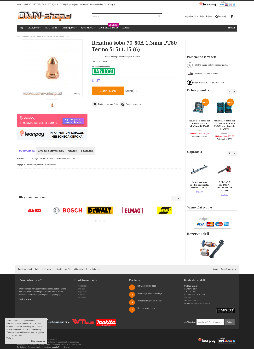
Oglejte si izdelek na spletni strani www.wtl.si (36, 164)
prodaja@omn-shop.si (79, 4)
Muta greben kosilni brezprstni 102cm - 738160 (199, 184)
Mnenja (72, 150)
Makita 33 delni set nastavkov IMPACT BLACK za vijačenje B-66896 (224, 125)
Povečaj (76, 94)
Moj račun (189, 16)
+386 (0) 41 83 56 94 (56, 4)
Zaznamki (87, 150)
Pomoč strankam (228, 269)
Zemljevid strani (25, 269)
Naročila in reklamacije (73, 269)
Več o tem (10, 338)
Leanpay (82, 297)
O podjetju (82, 292)
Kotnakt (81, 295)
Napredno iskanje (54, 269)
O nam (216, 269)
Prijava (209, 16)
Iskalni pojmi (39, 269)
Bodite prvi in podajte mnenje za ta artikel (122, 57)
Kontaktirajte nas (93, 269)
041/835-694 (193, 300)
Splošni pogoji (84, 286)
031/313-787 (193, 297)
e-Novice (190, 322)
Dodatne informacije (51, 150)
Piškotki (81, 289)
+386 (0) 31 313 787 (31, 4)
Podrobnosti (27, 150)
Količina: (129, 91)
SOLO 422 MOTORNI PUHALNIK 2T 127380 (224, 186)
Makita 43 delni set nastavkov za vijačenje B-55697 (199, 123)
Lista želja (200, 16)
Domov (20, 36)
